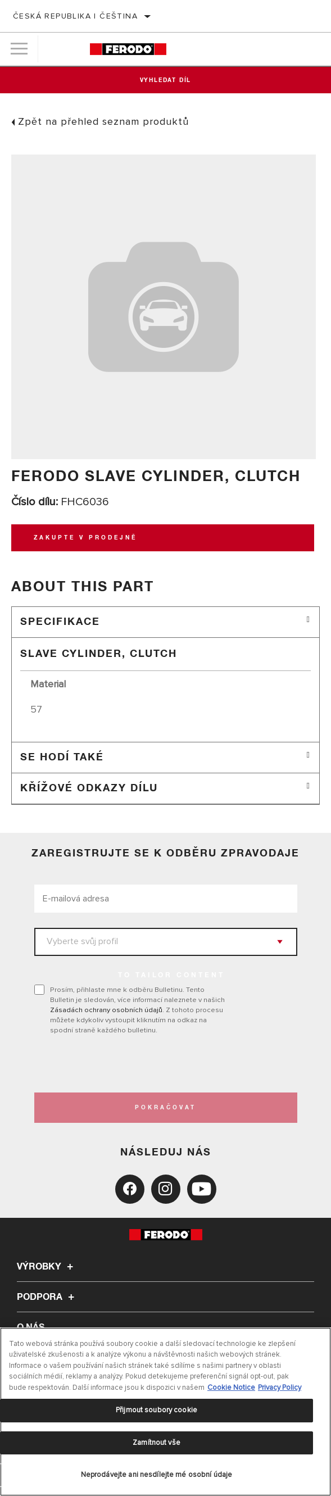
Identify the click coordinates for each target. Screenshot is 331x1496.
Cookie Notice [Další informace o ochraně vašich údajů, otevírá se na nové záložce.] (231, 1387)
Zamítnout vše (156, 1442)
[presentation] (128, 1064)
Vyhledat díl (166, 80)
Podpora (47, 1297)
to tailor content (171, 975)
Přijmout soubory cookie (156, 1410)
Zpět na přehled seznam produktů (103, 121)
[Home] (128, 49)
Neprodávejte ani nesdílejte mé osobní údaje (157, 1474)
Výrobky (46, 1266)
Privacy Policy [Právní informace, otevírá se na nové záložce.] (279, 1387)
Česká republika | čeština (75, 16)
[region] (165, 1411)
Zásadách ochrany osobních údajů (106, 1009)
